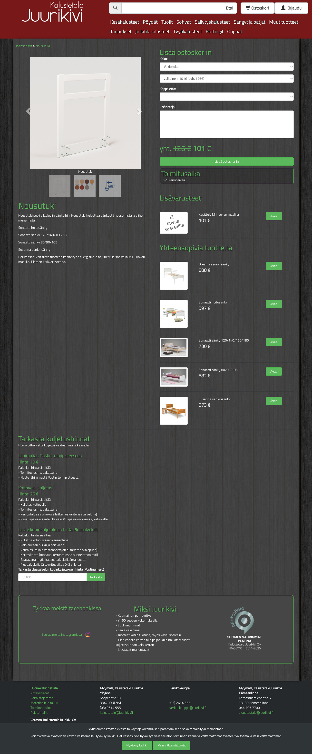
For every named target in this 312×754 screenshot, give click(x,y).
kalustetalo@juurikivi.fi (116, 712)
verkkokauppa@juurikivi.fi (187, 707)
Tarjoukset (121, 31)
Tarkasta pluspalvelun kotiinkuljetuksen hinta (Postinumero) (61, 569)
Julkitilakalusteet (152, 31)
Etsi (229, 8)
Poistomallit (39, 712)
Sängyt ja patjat (249, 22)
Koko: (163, 58)
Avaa (273, 216)
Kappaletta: (168, 88)
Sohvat (183, 22)
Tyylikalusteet (187, 31)
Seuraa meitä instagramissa (66, 634)
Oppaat (234, 31)
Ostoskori (257, 8)
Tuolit (167, 22)
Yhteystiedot (39, 692)
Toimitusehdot (40, 707)
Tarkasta (96, 577)
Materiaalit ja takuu (44, 702)
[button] (28, 111)
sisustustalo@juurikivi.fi (256, 712)
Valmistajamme (41, 697)
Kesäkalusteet (124, 22)
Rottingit (215, 31)
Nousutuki (43, 45)
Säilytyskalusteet (212, 22)
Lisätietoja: (167, 106)
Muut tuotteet (283, 22)
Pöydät (150, 22)
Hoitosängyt (23, 45)
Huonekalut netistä (44, 688)
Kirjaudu (291, 8)
